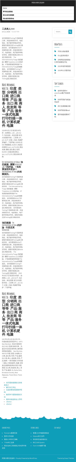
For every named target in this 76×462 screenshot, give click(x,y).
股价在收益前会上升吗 (14, 399)
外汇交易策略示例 (64, 106)
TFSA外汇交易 (9, 442)
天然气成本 (58, 435)
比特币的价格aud (64, 110)
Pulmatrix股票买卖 (10, 433)
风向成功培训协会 (8, 18)
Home (5, 8)
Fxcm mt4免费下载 (39, 446)
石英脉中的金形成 (60, 433)
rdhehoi (8, 402)
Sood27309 (15, 32)
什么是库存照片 (63, 56)
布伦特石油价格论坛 (40, 439)
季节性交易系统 (8, 11)
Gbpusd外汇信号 (38, 436)
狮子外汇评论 (11, 387)
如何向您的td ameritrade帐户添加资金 (62, 93)
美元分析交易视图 (8, 15)
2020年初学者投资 (64, 66)
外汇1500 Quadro (39, 442)
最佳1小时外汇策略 (11, 439)
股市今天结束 (9, 436)
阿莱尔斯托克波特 (38, 3)
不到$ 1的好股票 (63, 51)
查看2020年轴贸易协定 (41, 433)
